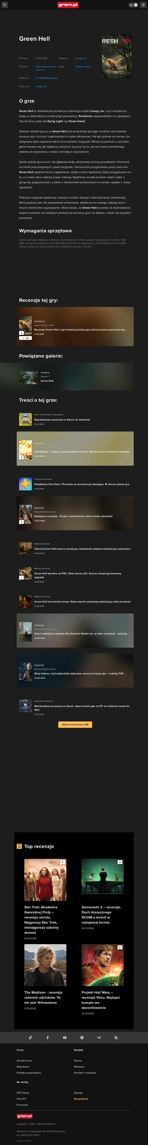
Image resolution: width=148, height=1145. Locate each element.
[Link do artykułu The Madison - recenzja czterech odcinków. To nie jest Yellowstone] (45, 977)
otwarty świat (48, 66)
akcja (38, 66)
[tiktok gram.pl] (31, 1037)
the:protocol (81, 1099)
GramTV (21, 1099)
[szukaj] (5, 5)
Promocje (22, 1105)
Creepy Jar (41, 86)
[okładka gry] (114, 56)
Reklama (79, 1066)
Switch (54, 78)
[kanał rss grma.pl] (116, 1037)
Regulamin (23, 1066)
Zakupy (78, 1093)
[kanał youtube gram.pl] (65, 1037)
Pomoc (78, 1060)
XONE (42, 78)
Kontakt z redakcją (85, 1073)
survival (40, 70)
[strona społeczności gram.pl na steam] (99, 1037)
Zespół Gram (24, 1060)
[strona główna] (68, 5)
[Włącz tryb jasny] (133, 5)
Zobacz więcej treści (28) (75, 724)
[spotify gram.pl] (82, 1037)
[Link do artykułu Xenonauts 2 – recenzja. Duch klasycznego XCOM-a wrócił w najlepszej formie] (103, 894)
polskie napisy (82, 66)
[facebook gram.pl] (48, 1037)
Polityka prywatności (29, 1073)
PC (37, 78)
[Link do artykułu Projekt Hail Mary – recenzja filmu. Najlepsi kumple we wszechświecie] (103, 979)
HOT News (23, 1093)
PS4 (48, 78)
